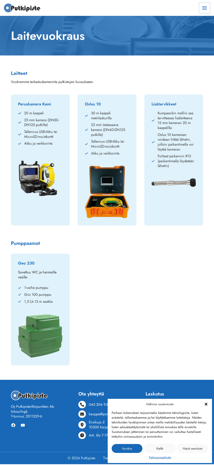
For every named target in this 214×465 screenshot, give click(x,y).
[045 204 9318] (94, 405)
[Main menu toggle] (204, 8)
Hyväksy (127, 448)
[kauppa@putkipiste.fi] (99, 415)
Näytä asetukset (192, 448)
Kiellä (159, 448)
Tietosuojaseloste (160, 457)
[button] (206, 404)
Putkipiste (88, 458)
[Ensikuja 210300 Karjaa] (93, 425)
